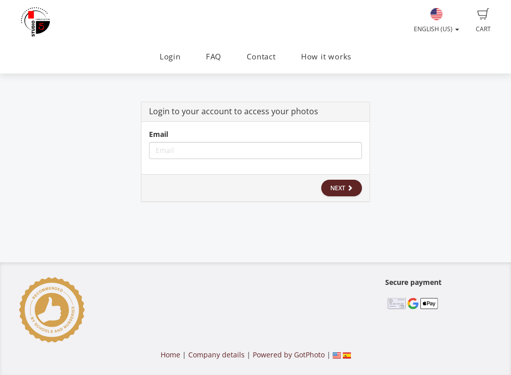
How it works (326, 56)
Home (170, 354)
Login (170, 56)
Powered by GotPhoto (289, 354)
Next (341, 188)
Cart (483, 20)
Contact (261, 56)
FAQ (214, 56)
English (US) (436, 20)
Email (158, 134)
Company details (216, 354)
